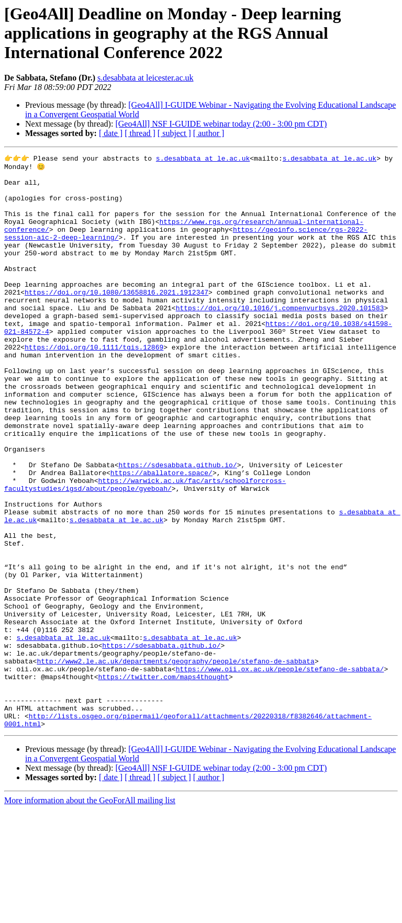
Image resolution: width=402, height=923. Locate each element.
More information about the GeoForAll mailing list (89, 913)
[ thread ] (140, 133)
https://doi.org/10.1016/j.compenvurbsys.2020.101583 (280, 338)
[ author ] (209, 133)
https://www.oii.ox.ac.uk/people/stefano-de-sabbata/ (280, 771)
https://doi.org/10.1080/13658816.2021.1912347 (116, 319)
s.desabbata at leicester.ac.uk (145, 77)
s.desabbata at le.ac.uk (203, 159)
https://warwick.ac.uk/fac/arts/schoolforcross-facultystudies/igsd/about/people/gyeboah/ (145, 550)
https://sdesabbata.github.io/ (177, 526)
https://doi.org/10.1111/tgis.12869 (94, 385)
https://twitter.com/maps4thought (163, 780)
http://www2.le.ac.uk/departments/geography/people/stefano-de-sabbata (175, 762)
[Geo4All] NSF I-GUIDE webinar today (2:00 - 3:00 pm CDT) (221, 123)
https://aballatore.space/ (161, 536)
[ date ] (110, 133)
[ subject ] (174, 133)
